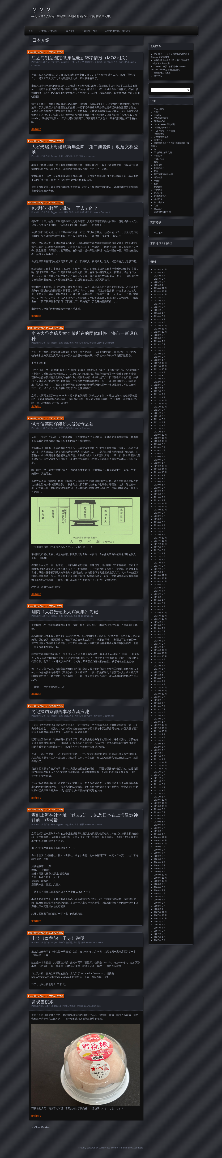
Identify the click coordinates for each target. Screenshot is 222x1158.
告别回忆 (89, 62)
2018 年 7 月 (160, 516)
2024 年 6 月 (160, 307)
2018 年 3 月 (160, 528)
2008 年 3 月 (160, 903)
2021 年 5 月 (160, 419)
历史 (71, 716)
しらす (71, 62)
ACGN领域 (159, 109)
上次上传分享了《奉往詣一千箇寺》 (53, 951)
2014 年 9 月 (160, 659)
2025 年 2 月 (160, 282)
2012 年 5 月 (160, 747)
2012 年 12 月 (160, 725)
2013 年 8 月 (160, 700)
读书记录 (158, 199)
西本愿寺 (88, 716)
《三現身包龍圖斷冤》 (56, 246)
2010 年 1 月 (160, 834)
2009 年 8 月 (160, 850)
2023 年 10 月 (160, 332)
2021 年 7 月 (160, 413)
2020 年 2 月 (160, 460)
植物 (156, 184)
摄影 (156, 162)
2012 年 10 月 (160, 731)
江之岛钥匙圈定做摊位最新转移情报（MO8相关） (80, 57)
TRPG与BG (159, 121)
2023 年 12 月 (160, 325)
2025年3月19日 (56, 202)
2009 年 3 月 (160, 865)
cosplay (157, 115)
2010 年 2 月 (160, 831)
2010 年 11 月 (160, 803)
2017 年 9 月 (160, 547)
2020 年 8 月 (160, 444)
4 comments (89, 156)
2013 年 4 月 (160, 712)
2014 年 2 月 (160, 681)
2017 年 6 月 (160, 556)
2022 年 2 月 (160, 394)
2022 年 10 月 (160, 369)
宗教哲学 (158, 155)
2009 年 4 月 (160, 862)
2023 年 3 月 (160, 354)
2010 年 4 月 (160, 825)
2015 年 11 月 (160, 616)
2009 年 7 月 (160, 853)
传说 (61, 212)
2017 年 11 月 (160, 541)
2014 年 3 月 (160, 678)
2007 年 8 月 (160, 924)
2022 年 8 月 (160, 375)
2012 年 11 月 (160, 728)
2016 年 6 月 (160, 594)
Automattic (137, 1147)
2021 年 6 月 (160, 416)
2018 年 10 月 (160, 510)
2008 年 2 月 (160, 906)
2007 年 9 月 (160, 921)
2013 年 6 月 (160, 706)
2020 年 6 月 (160, 447)
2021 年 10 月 (160, 407)
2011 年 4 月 (160, 787)
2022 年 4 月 (160, 388)
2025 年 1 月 (160, 285)
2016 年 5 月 (160, 597)
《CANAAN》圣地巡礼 (164, 124)
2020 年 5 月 (160, 450)
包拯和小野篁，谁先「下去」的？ (64, 208)
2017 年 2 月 (160, 569)
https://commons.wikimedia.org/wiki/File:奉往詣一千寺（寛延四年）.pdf (69, 977)
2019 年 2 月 (160, 497)
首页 (30, 30)
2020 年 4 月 (160, 453)
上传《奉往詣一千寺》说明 (58, 938)
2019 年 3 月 (160, 494)
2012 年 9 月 (160, 734)
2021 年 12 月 (160, 400)
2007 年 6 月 (160, 931)
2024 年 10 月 (160, 294)
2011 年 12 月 (160, 762)
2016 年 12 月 (160, 575)
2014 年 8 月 (160, 662)
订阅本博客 (69, 30)
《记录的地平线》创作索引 (117, 30)
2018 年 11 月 (160, 506)
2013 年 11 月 (160, 690)
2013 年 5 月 (160, 709)
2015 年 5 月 (160, 634)
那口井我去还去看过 (67, 276)
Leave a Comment (101, 212)
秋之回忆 (55, 62)
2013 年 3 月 (160, 715)
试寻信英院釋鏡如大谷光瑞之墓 (62, 423)
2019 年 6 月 (160, 485)
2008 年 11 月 (160, 878)
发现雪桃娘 (42, 1001)
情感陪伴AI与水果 (162, 73)
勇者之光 (158, 140)
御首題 (69, 942)
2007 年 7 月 (160, 928)
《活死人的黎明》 (162, 127)
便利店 (65, 1006)
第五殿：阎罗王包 (77, 236)
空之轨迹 (158, 190)
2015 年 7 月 (160, 628)
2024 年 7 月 (160, 304)
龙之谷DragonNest (162, 212)
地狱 (82, 212)
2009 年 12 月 (160, 837)
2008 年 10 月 (160, 881)
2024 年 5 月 (160, 310)
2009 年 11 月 (160, 840)
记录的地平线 (160, 196)
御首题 (77, 942)
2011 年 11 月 (160, 765)
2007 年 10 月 (160, 918)
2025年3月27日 (56, 52)
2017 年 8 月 (160, 550)
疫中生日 (158, 76)
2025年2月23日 (56, 996)
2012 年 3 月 (160, 753)
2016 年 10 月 (160, 581)
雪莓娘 (80, 1006)
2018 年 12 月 (160, 503)
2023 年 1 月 (160, 360)
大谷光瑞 (68, 156)
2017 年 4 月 (160, 563)
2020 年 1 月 (160, 463)
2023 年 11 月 (160, 329)
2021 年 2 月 (160, 428)
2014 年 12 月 (160, 650)
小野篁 (88, 212)
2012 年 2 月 (160, 756)
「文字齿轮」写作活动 (164, 130)
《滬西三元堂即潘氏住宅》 (55, 351)
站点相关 (158, 193)
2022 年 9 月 (160, 372)
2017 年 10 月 (160, 544)
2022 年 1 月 (160, 397)
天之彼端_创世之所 (163, 152)
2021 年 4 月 (160, 422)
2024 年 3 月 (160, 316)
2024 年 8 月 (160, 301)
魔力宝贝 (158, 208)
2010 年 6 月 (160, 818)
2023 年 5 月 (160, 347)
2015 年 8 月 (160, 625)
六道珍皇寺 (108, 276)
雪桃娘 (72, 1006)
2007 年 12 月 (160, 912)
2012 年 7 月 (160, 740)
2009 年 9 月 (160, 846)
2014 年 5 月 (160, 672)
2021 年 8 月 (160, 410)
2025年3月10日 (56, 418)
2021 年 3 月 (160, 425)
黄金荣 (92, 343)
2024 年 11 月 (160, 291)
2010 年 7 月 (160, 815)
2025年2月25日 (56, 809)
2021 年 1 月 (160, 432)
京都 (66, 343)
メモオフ (80, 62)
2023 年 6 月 (160, 344)
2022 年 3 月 (160, 391)
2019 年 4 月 (160, 491)
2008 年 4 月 (160, 900)
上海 (61, 156)
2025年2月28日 (56, 706)
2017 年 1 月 (160, 572)
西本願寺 (98, 716)
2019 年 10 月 (160, 472)
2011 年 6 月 (160, 781)
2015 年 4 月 (160, 637)
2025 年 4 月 (160, 276)
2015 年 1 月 (160, 647)
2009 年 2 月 (160, 868)
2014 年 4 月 (160, 675)
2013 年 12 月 (160, 687)
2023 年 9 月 (160, 335)
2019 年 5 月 (160, 488)
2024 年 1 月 (160, 322)
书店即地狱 (159, 134)
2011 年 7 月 (160, 778)
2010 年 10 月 (160, 806)
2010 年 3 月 (160, 828)
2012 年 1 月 (160, 759)
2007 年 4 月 (160, 937)
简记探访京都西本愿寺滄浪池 (60, 711)
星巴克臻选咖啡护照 (163, 174)
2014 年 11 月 (160, 653)
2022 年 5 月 (160, 385)
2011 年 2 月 (160, 793)
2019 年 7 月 (160, 481)
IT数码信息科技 (161, 118)
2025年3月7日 (55, 606)
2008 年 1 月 (160, 909)
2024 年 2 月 (160, 319)
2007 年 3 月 (160, 940)
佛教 (66, 212)
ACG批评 (158, 233)
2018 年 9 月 (160, 513)
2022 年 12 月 (160, 363)
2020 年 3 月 (160, 457)
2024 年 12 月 (160, 288)
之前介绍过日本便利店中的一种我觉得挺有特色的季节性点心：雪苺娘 (69, 1015)
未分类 (157, 180)
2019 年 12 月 (160, 466)
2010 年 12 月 (160, 800)
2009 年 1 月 (160, 871)
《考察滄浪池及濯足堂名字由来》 (57, 724)
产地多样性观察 (161, 137)
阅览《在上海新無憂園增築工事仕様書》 (58, 625)
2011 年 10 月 (160, 768)
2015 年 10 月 (160, 619)
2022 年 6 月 (160, 382)
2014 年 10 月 (160, 656)
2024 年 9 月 (160, 297)
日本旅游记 (159, 168)
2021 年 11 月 (160, 403)
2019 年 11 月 (160, 469)
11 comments (87, 616)
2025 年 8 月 (160, 272)
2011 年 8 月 (160, 775)
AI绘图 (157, 112)
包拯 (77, 212)
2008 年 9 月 (160, 884)
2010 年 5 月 (160, 822)
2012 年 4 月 (160, 750)
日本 (81, 156)
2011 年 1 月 (160, 797)
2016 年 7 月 (160, 591)
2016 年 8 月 (160, 588)
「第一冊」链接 (47, 179)
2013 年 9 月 (160, 697)
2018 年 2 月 (160, 531)
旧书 (83, 942)
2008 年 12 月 (160, 875)
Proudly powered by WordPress (94, 1147)
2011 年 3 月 (160, 790)
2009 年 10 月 (160, 843)
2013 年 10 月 (160, 694)
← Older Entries (40, 1127)
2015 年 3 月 (160, 641)
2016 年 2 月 (160, 606)
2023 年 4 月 (160, 350)
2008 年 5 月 (160, 896)
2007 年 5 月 (160, 934)
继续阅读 (36, 129)
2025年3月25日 (56, 141)
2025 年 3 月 (160, 279)
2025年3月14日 (56, 328)
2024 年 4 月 (160, 313)
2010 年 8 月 (160, 812)
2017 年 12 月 (160, 538)
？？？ (41, 10)
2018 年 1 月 (160, 535)
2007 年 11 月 (160, 915)
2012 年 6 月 (160, 744)
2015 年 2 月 (160, 644)
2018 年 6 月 (160, 519)
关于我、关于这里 (48, 30)
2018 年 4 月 (160, 525)
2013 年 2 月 (160, 719)
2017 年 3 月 (160, 566)
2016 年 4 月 (160, 600)
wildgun (41, 52)
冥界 (71, 212)
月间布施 (158, 177)
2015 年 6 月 (160, 631)
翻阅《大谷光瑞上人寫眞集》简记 (64, 611)
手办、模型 (159, 159)
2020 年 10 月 (160, 441)
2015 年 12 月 (160, 612)
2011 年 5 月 (160, 784)
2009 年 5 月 (160, 859)
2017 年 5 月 (160, 559)
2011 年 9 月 (160, 772)
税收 (86, 343)
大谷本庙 (97, 437)
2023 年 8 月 (160, 338)
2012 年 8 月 (160, 737)
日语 (156, 171)
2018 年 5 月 (160, 522)
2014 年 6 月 (160, 669)
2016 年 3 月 (160, 603)
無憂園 (77, 616)
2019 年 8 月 (160, 478)
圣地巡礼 (99, 62)
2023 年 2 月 (160, 357)
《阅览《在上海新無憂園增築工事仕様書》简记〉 (72, 165)
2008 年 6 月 (160, 893)
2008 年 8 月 (160, 887)
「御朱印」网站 (89, 30)
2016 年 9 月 (160, 584)
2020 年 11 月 (160, 438)
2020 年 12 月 (160, 435)
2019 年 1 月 (160, 500)
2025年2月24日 (56, 933)
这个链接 (97, 176)
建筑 (76, 156)
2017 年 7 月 (160, 553)
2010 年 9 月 (160, 809)
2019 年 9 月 (160, 475)
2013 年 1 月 (160, 722)
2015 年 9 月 (160, 622)
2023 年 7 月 (160, 341)
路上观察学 (159, 202)
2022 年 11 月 (160, 366)
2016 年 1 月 (160, 609)
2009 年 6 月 (160, 856)
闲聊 (53, 824)
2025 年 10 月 (160, 269)
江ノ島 (107, 62)
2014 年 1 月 (160, 684)
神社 (82, 824)
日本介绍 (45, 62)
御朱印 (62, 942)
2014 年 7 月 (160, 666)
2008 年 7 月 (160, 890)
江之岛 (114, 62)
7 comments (108, 716)
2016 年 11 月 (160, 578)
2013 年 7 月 (160, 703)
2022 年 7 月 (160, 379)
